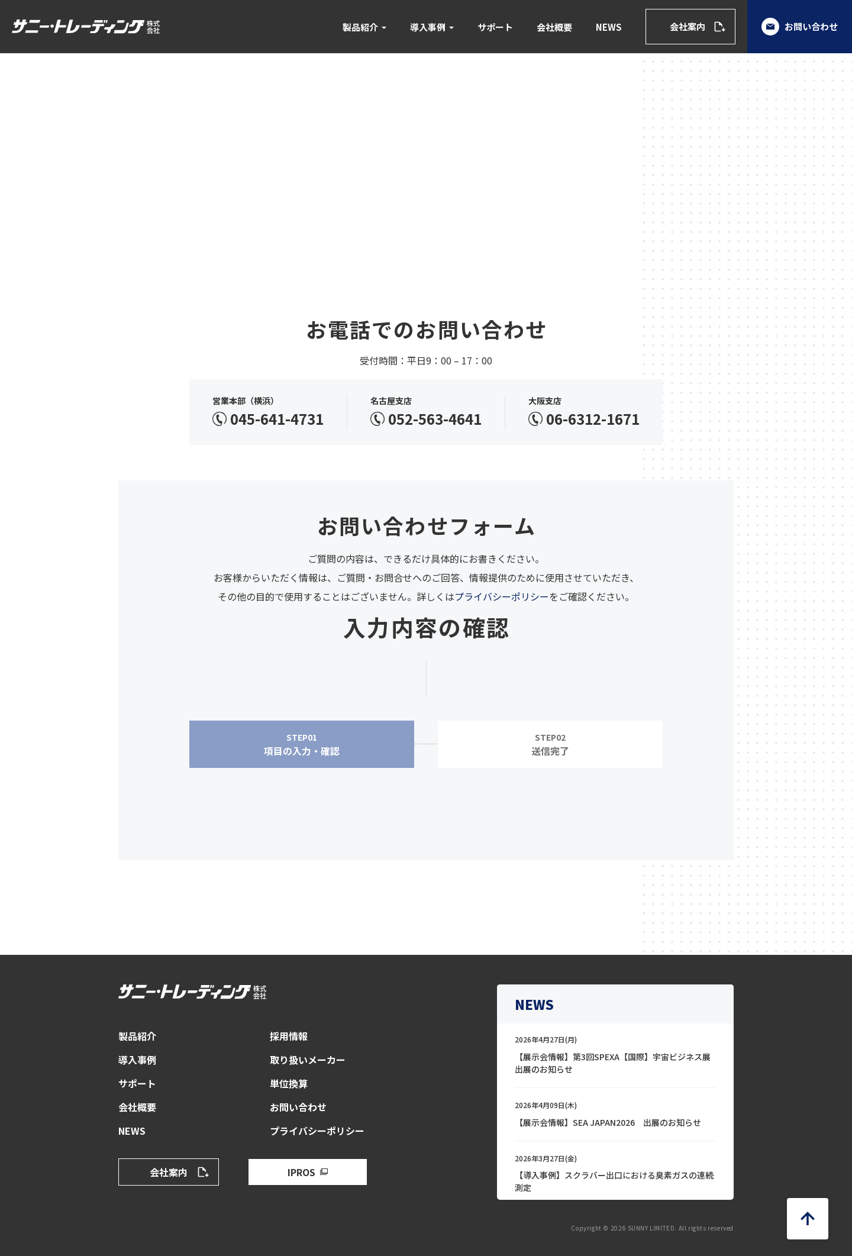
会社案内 (687, 26)
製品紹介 (360, 27)
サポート (495, 27)
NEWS (609, 27)
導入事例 (428, 27)
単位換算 (289, 1083)
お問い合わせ (799, 26)
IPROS (301, 1172)
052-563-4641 (435, 418)
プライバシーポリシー (501, 596)
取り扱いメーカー (308, 1059)
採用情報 (289, 1036)
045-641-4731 (277, 418)
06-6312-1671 (593, 418)
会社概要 (554, 27)
